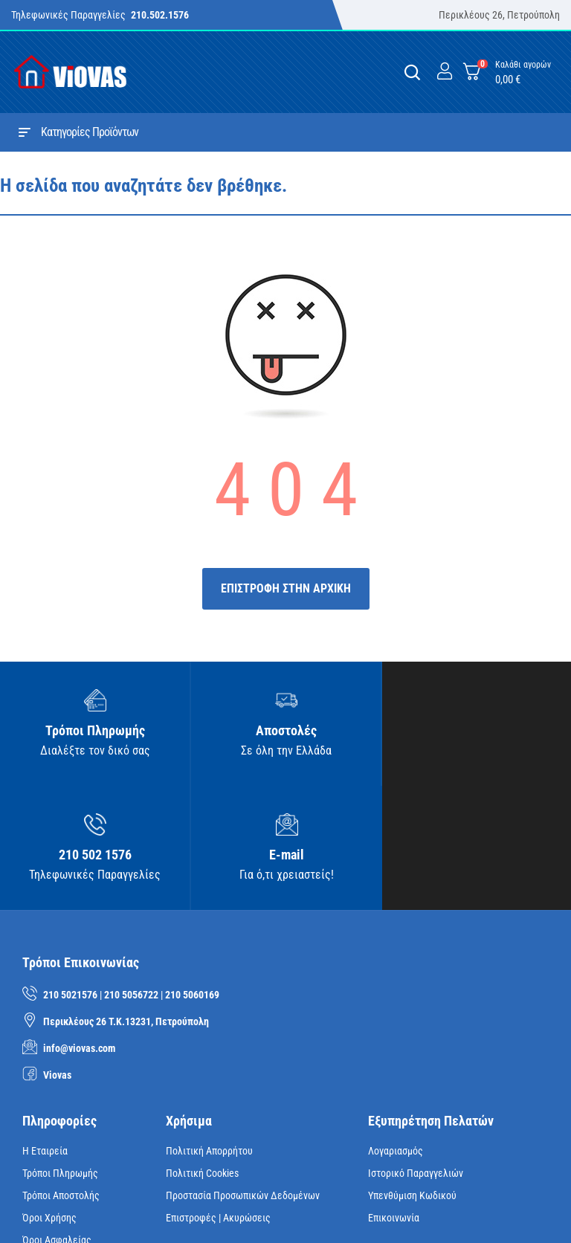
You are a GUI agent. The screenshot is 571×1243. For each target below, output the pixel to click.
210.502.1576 (160, 15)
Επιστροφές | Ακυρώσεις (218, 1099)
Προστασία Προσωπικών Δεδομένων (243, 1076)
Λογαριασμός (395, 1032)
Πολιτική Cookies (202, 1054)
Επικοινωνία (393, 1099)
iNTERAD (236, 1208)
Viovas (57, 956)
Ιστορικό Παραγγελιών (415, 1054)
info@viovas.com (79, 929)
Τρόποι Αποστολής (61, 1076)
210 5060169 (192, 876)
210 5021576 (70, 876)
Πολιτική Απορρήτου (209, 1032)
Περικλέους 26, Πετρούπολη (499, 15)
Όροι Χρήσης (49, 1099)
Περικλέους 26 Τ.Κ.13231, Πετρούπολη (126, 902)
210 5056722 (131, 876)
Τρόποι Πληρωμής (60, 1054)
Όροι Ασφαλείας (56, 1121)
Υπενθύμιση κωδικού (412, 1076)
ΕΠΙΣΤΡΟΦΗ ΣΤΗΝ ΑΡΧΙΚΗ (286, 588)
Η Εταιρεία (45, 1032)
